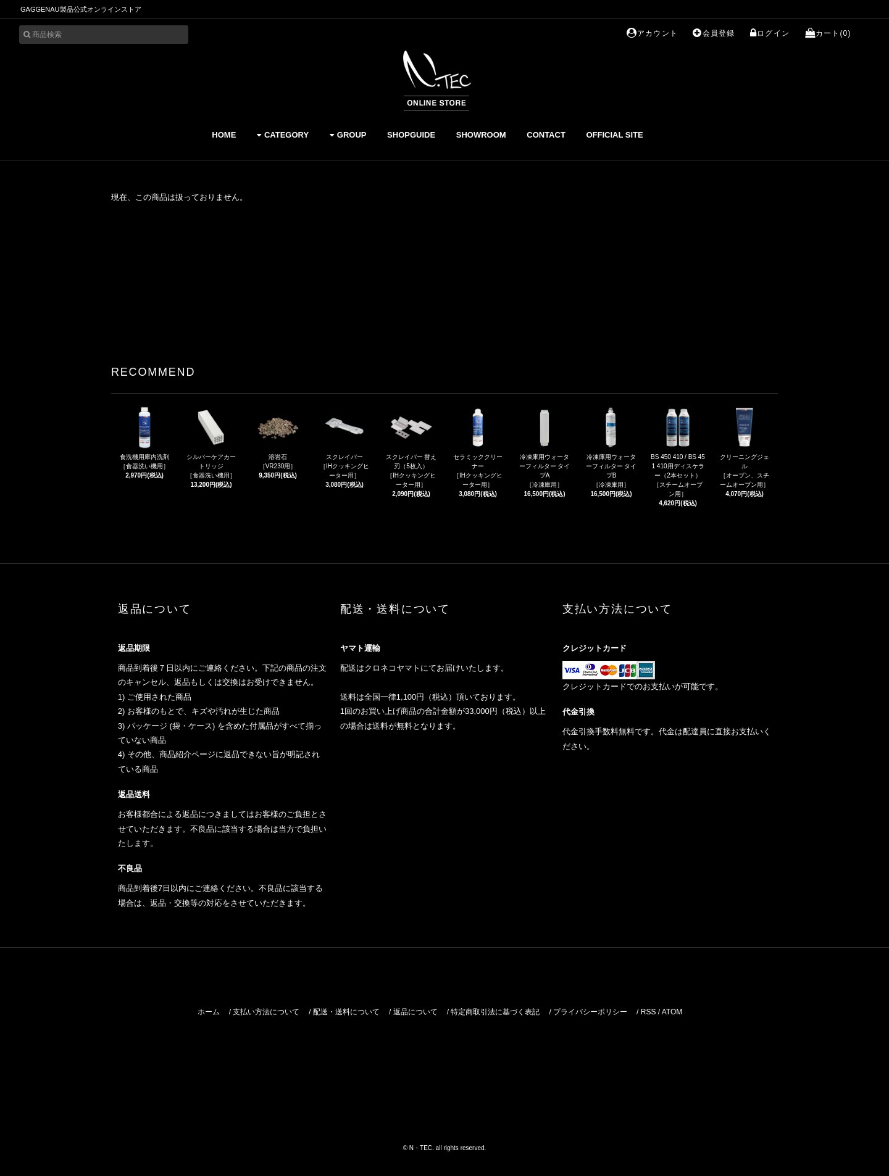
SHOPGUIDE (411, 134)
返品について (415, 1012)
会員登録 (714, 33)
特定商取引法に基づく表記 (495, 1012)
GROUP (348, 134)
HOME (224, 134)
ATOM (672, 1012)
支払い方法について (266, 1012)
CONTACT (546, 134)
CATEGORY (283, 134)
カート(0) (828, 33)
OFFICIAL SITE (614, 134)
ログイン (770, 33)
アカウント (652, 33)
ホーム (209, 1012)
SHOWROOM (481, 134)
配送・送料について (346, 1012)
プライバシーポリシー (590, 1012)
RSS (648, 1012)
